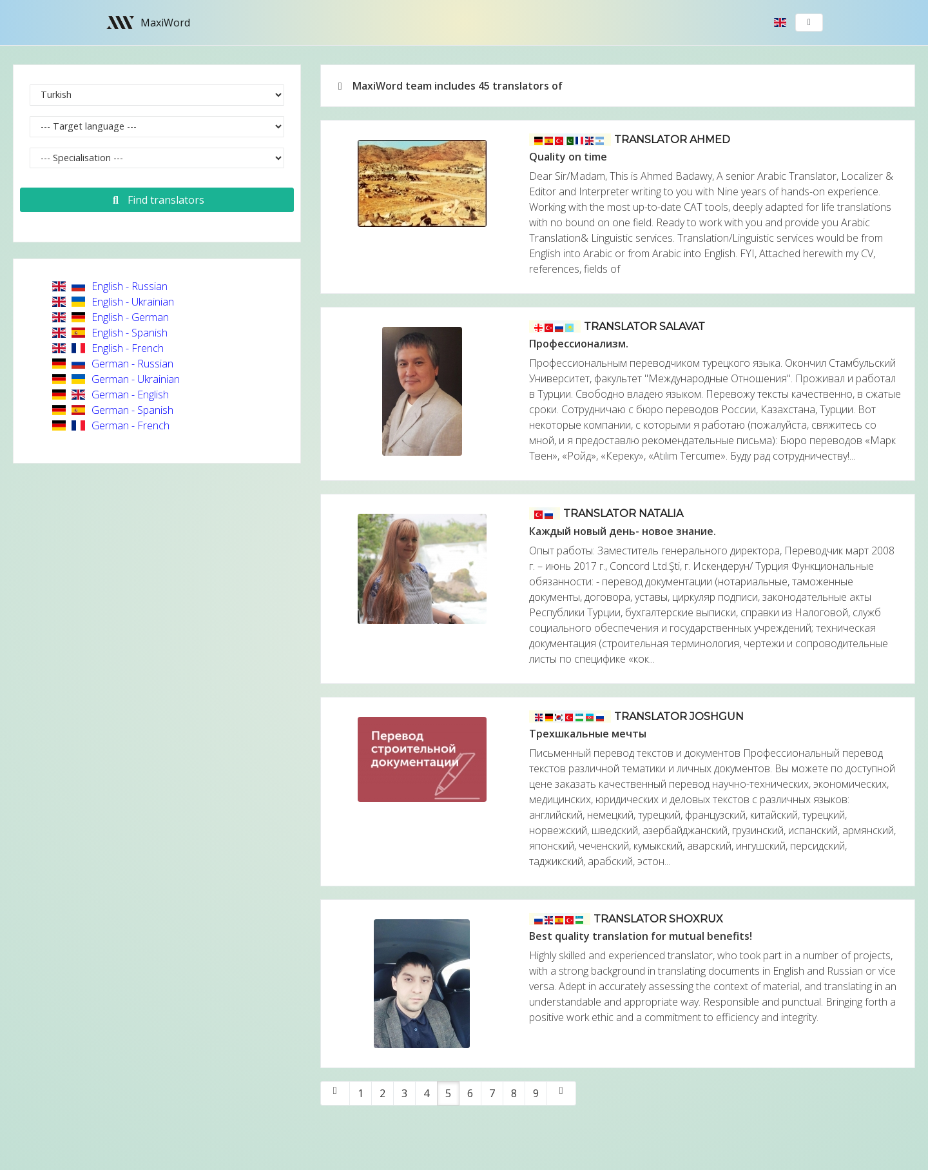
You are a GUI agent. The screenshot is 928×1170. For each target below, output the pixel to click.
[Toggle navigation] (809, 23)
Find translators (156, 200)
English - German (110, 317)
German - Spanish (112, 410)
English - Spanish (110, 333)
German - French (110, 425)
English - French (108, 348)
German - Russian (112, 363)
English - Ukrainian (113, 302)
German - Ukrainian (116, 379)
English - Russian (110, 286)
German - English (110, 394)
